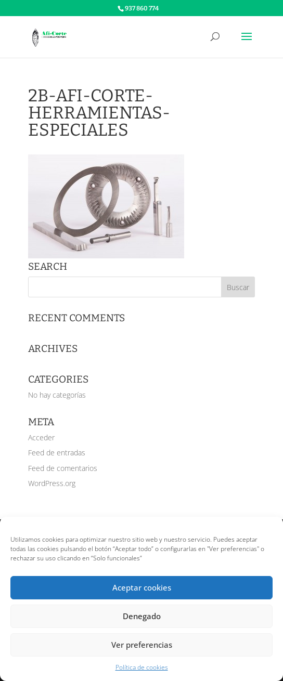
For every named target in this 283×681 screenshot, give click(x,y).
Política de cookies (141, 667)
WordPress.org (51, 483)
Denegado (142, 616)
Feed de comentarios (62, 468)
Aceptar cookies (141, 587)
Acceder (41, 437)
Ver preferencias (141, 644)
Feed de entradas (56, 452)
